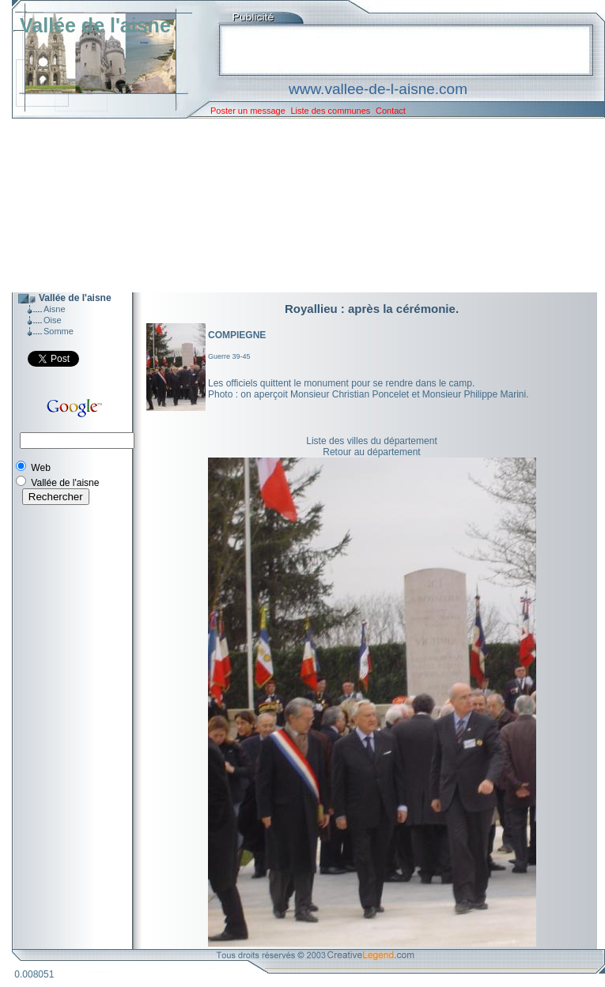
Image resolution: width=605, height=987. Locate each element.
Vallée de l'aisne (95, 25)
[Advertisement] (296, 205)
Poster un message (247, 110)
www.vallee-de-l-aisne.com (378, 89)
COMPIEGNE (237, 335)
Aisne (54, 309)
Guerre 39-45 (229, 356)
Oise (52, 320)
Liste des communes (330, 110)
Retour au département (371, 452)
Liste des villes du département (371, 440)
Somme (58, 331)
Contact (391, 110)
